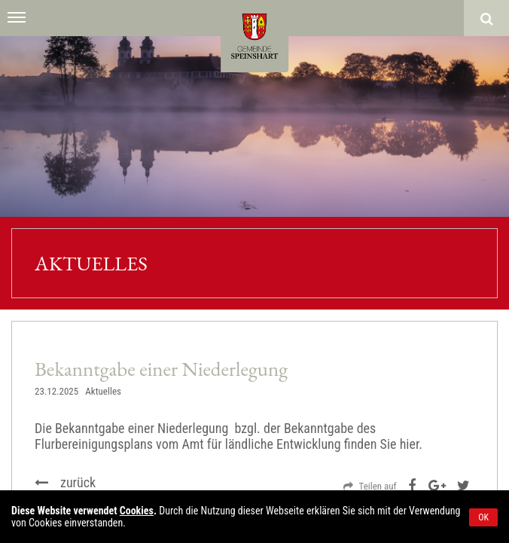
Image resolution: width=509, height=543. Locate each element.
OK (483, 517)
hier (409, 444)
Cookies (137, 511)
